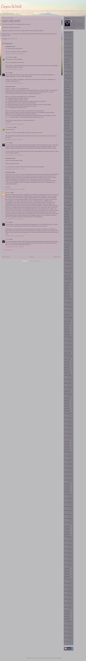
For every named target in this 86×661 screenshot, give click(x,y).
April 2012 (67, 370)
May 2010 (67, 447)
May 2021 (67, 62)
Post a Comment (8, 250)
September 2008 (68, 518)
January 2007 (68, 587)
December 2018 (68, 138)
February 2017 (68, 187)
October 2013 (68, 314)
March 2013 (67, 334)
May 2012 (67, 367)
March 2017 (67, 185)
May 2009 (67, 489)
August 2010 (68, 437)
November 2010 (68, 425)
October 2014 (68, 276)
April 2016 (67, 219)
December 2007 (68, 549)
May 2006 (67, 616)
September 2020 (68, 78)
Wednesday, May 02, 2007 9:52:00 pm (15, 189)
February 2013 (68, 337)
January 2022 (68, 51)
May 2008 (67, 531)
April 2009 (67, 491)
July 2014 (67, 285)
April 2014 (67, 293)
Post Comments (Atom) (35, 261)
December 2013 (68, 306)
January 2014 (68, 302)
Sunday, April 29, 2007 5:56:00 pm (14, 83)
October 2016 (68, 202)
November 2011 (68, 387)
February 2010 (68, 456)
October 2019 (68, 111)
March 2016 (67, 222)
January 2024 (68, 35)
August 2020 (68, 82)
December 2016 (68, 194)
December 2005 (68, 633)
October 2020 (68, 75)
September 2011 (68, 394)
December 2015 (68, 232)
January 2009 (68, 502)
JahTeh (7, 72)
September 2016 (68, 205)
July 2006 (67, 611)
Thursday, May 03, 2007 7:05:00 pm (14, 236)
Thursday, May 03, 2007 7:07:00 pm (14, 246)
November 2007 (68, 552)
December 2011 (68, 383)
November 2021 (68, 55)
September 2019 (68, 113)
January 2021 (68, 67)
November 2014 (68, 272)
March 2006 (68, 621)
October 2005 (68, 641)
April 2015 (67, 255)
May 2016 (67, 216)
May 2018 (67, 157)
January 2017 (68, 191)
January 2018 (68, 169)
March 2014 (67, 296)
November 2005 (68, 637)
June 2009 (67, 486)
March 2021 (67, 64)
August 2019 (68, 117)
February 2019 (68, 130)
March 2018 (67, 162)
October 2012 (68, 353)
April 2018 (67, 160)
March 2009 (68, 494)
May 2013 (67, 329)
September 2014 (68, 279)
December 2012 (68, 345)
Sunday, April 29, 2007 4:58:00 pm (14, 69)
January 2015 (68, 264)
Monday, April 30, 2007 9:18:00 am (14, 139)
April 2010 (67, 449)
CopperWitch (11, 6)
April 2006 (67, 619)
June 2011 (67, 403)
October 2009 (68, 472)
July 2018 (67, 152)
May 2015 (67, 252)
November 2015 (68, 236)
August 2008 (68, 522)
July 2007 (67, 568)
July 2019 (67, 120)
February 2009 (68, 498)
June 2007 (67, 571)
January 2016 (68, 228)
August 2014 (67, 283)
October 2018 (68, 146)
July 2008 (67, 526)
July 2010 (67, 441)
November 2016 (68, 198)
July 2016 (67, 211)
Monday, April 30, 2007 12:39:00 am (14, 124)
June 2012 (67, 364)
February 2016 (68, 224)
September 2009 (68, 476)
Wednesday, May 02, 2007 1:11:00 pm (15, 169)
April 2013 (67, 331)
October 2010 (68, 429)
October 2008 (68, 514)
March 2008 (68, 536)
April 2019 (67, 128)
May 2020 (67, 87)
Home (31, 257)
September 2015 (68, 240)
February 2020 (68, 95)
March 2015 (67, 257)
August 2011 (67, 398)
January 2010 (68, 460)
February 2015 (68, 260)
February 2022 (68, 47)
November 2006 (68, 595)
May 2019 (67, 125)
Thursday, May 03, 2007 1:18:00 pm (14, 219)
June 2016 (67, 214)
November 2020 (68, 71)
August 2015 (67, 244)
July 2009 (67, 484)
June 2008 (67, 529)
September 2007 (68, 560)
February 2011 (68, 413)
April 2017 (67, 182)
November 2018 (68, 142)
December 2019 (68, 103)
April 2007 (67, 576)
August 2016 (68, 209)
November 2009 (68, 468)
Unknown (8, 192)
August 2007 (68, 564)
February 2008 (68, 541)
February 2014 (68, 298)
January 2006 (68, 629)
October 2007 (68, 556)
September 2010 (68, 433)
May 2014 (67, 290)
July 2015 (67, 247)
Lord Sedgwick (9, 57)
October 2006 (68, 599)
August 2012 (68, 359)
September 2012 (68, 355)
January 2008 (68, 544)
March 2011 (67, 411)
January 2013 (68, 341)
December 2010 (68, 421)
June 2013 (67, 326)
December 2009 (68, 464)
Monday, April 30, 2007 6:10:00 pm (14, 155)
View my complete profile (70, 27)
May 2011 (67, 405)
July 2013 (67, 323)
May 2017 (67, 179)
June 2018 (67, 154)
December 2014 (68, 268)
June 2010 (67, 444)
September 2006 (68, 603)
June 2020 (67, 84)
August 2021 (68, 59)
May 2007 (67, 574)
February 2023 (68, 39)
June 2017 (67, 177)
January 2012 (68, 379)
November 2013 (68, 310)
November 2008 (68, 510)
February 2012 (68, 375)
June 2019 (67, 123)
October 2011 (67, 391)
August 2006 (68, 607)
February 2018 (68, 165)
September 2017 (68, 173)
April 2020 (67, 90)
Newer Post (5, 257)
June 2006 (67, 613)
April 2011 (67, 408)
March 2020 (68, 92)
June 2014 (67, 288)
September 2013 (68, 317)
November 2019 (68, 107)
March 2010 (67, 452)
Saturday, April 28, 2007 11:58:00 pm (14, 53)
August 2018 (67, 149)
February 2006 (68, 625)
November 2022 (68, 43)
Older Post (57, 257)
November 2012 (68, 349)
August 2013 (68, 321)
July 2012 (67, 362)
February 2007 (68, 583)
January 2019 (68, 134)
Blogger (60, 658)
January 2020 (68, 99)
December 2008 (68, 506)
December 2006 (68, 591)
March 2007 (67, 579)
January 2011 (68, 417)
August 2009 (68, 480)
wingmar (49, 658)
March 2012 (67, 372)
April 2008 (67, 534)
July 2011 (67, 400)
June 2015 (67, 249)
